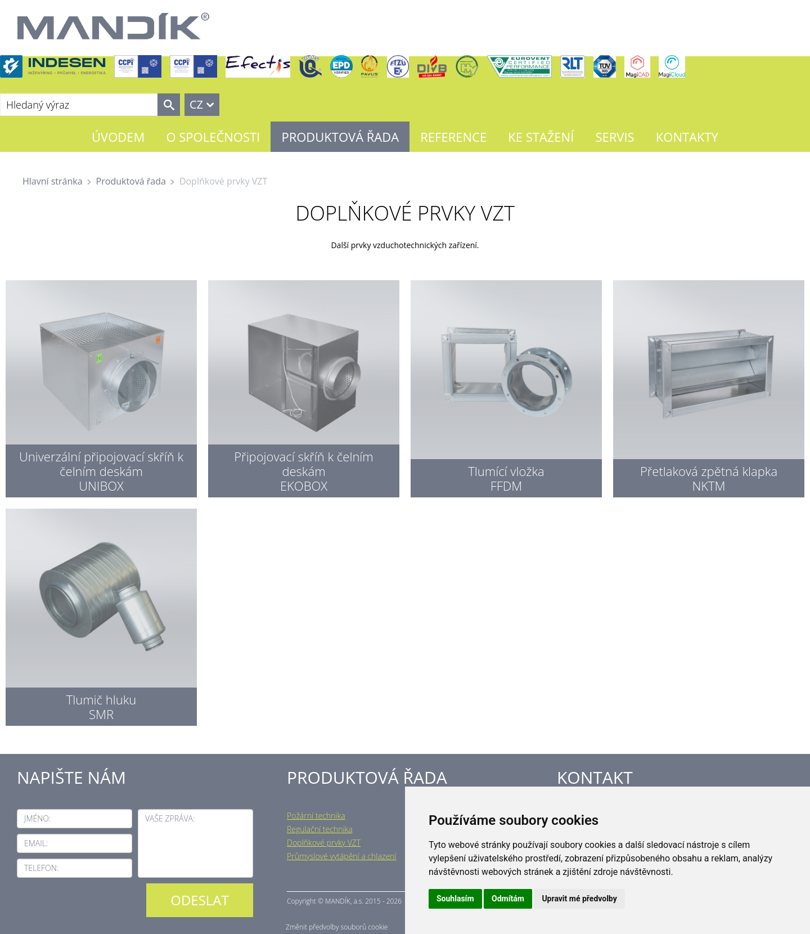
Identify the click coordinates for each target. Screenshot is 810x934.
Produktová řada (340, 136)
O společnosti (213, 136)
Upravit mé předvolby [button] (579, 898)
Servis (614, 136)
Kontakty (687, 136)
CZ (196, 104)
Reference (453, 136)
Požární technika (316, 815)
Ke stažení (541, 136)
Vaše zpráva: (170, 818)
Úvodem (118, 136)
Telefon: (41, 868)
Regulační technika (320, 829)
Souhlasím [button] (455, 898)
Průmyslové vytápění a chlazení (342, 856)
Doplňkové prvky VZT (324, 842)
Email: (36, 843)
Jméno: (37, 818)
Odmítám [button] (508, 898)
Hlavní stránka (52, 181)
